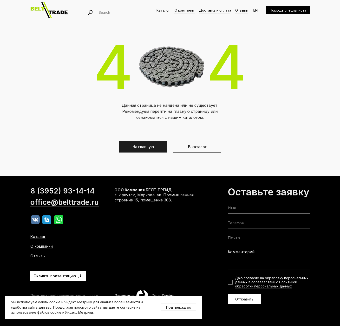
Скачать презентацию (54, 275)
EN (255, 10)
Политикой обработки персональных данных (266, 284)
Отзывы (241, 10)
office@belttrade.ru (64, 211)
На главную (143, 146)
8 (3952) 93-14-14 (62, 200)
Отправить (244, 299)
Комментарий (241, 251)
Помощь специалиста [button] (288, 10)
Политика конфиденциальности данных (64, 295)
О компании (184, 10)
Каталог (163, 10)
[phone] (269, 224)
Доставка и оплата (215, 10)
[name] (269, 209)
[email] (269, 238)
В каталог (197, 146)
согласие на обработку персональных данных (271, 280)
